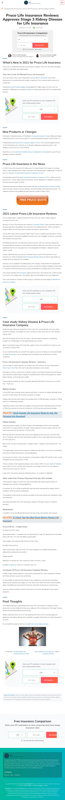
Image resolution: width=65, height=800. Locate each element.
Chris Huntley (22, 55)
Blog (12, 775)
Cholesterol (12, 565)
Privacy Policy (27, 785)
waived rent (30, 89)
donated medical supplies (18, 87)
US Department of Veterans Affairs (49, 186)
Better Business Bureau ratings (33, 257)
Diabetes (58, 464)
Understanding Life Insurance (12, 9)
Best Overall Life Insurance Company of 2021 (35, 177)
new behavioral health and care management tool (29, 152)
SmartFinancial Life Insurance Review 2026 (21, 653)
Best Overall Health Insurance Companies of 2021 (27, 173)
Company (8, 772)
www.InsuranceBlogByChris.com (27, 783)
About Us (6, 775)
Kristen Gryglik (51, 55)
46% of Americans (42, 78)
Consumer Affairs (38, 224)
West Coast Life (8, 368)
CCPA (46, 785)
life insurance (22, 273)
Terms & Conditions (38, 785)
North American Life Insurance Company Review (44, 653)
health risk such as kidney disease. (38, 624)
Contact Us (17, 775)
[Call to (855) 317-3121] (62, 3)
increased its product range (40, 136)
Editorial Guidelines (9, 695)
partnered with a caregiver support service (26, 143)
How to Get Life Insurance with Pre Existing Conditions (39, 9)
